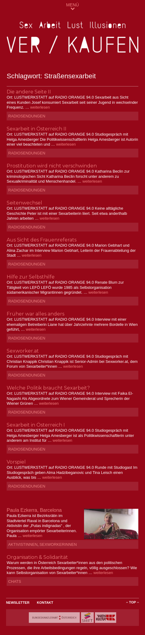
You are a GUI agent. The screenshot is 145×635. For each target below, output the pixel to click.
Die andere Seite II (29, 92)
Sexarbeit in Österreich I (36, 425)
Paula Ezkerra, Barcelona (34, 510)
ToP (132, 602)
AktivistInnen (23, 544)
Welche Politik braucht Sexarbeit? (48, 388)
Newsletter (17, 602)
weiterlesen (40, 107)
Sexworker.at (23, 351)
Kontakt (45, 602)
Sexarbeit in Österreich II (36, 129)
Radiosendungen (26, 116)
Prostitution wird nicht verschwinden (52, 166)
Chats (14, 581)
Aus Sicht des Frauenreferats (41, 240)
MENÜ (72, 6)
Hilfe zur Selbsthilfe (31, 277)
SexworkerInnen (58, 544)
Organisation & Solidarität (37, 557)
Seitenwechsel (24, 203)
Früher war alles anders (35, 314)
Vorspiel (16, 462)
